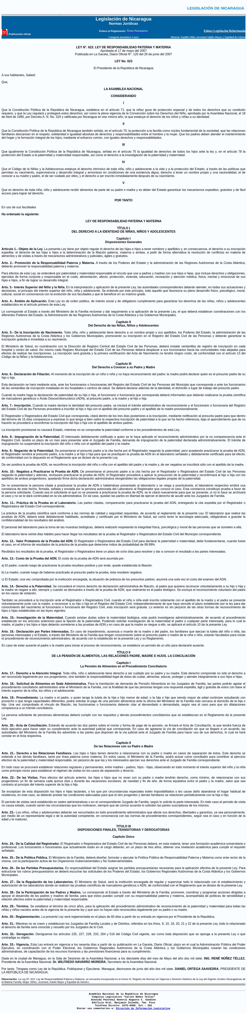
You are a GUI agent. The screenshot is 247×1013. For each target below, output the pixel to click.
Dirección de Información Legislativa (143, 1008)
